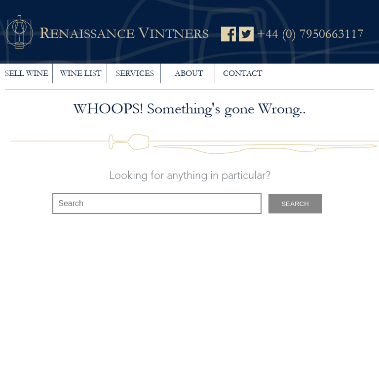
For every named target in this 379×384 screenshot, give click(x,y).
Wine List (80, 73)
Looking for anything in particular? (189, 176)
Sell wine (26, 73)
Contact (242, 73)
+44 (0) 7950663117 (310, 34)
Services (135, 73)
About (189, 73)
